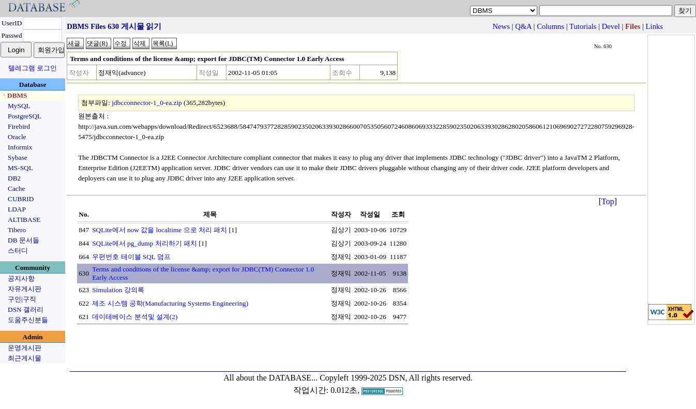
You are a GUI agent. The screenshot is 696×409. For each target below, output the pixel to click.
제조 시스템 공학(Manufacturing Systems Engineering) (170, 303)
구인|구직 (22, 299)
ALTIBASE (24, 219)
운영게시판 (24, 348)
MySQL (19, 106)
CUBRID (21, 199)
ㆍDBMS (14, 95)
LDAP (17, 209)
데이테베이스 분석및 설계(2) (134, 317)
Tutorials (582, 26)
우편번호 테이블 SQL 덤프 (131, 257)
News (500, 26)
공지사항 (21, 278)
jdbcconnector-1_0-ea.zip (147, 103)
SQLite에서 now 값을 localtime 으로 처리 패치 (159, 230)
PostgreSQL (24, 116)
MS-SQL (20, 168)
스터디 (18, 250)
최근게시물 (24, 358)
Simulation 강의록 (118, 290)
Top (607, 201)
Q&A (523, 26)
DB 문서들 (23, 240)
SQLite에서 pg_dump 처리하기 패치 (144, 243)
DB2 (14, 178)
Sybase (17, 157)
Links (654, 26)
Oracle (17, 137)
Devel (611, 26)
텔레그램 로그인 (32, 68)
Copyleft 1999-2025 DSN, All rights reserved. (396, 377)
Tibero (17, 230)
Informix (20, 147)
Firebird (19, 126)
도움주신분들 (28, 320)
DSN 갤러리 (25, 309)
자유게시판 (24, 289)
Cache (16, 188)
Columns (550, 26)
